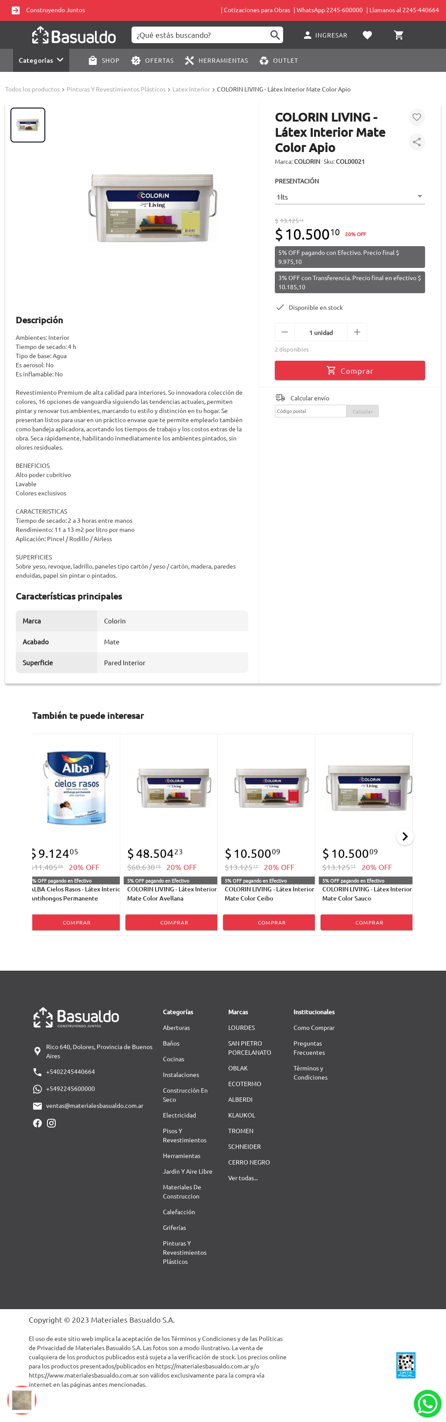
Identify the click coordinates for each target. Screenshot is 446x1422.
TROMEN (240, 1130)
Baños (171, 1043)
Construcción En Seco (185, 1094)
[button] (350, 196)
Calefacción (179, 1211)
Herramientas (181, 1155)
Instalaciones (181, 1074)
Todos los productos (32, 89)
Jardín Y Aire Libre (188, 1171)
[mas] (357, 332)
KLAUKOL (241, 1115)
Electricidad (179, 1115)
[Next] (405, 836)
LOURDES (241, 1027)
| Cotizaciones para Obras (255, 10)
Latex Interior (191, 89)
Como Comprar (314, 1027)
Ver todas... (243, 1178)
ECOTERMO (244, 1083)
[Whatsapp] (428, 1404)
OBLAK (238, 1068)
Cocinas (173, 1059)
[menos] (285, 332)
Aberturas (176, 1027)
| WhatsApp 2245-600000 (328, 10)
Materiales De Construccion (182, 1191)
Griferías (174, 1227)
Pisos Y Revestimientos (184, 1135)
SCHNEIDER (244, 1146)
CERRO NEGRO (249, 1162)
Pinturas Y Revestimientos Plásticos (116, 89)
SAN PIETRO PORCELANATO (249, 1047)
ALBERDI (240, 1099)
